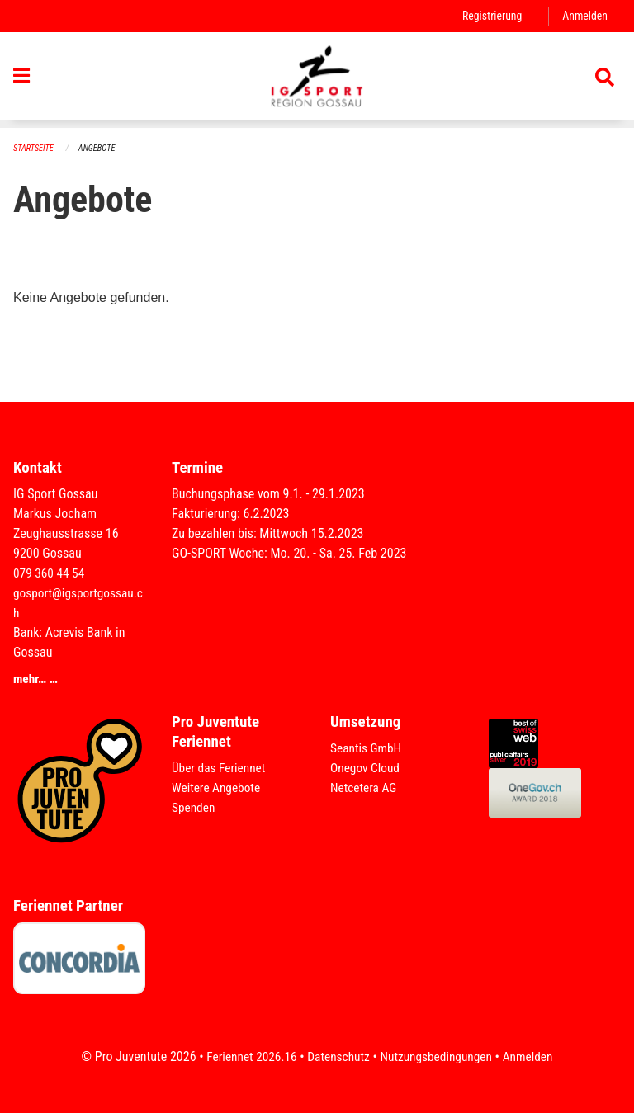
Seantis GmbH (367, 748)
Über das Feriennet (220, 768)
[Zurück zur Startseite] (317, 80)
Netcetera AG (365, 787)
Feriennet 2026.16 (247, 1056)
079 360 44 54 (50, 573)
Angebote (100, 149)
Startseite (34, 149)
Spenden (194, 807)
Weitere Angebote (218, 787)
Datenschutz (337, 1056)
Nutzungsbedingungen (438, 1056)
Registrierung (489, 16)
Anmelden (584, 16)
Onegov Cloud (366, 768)
